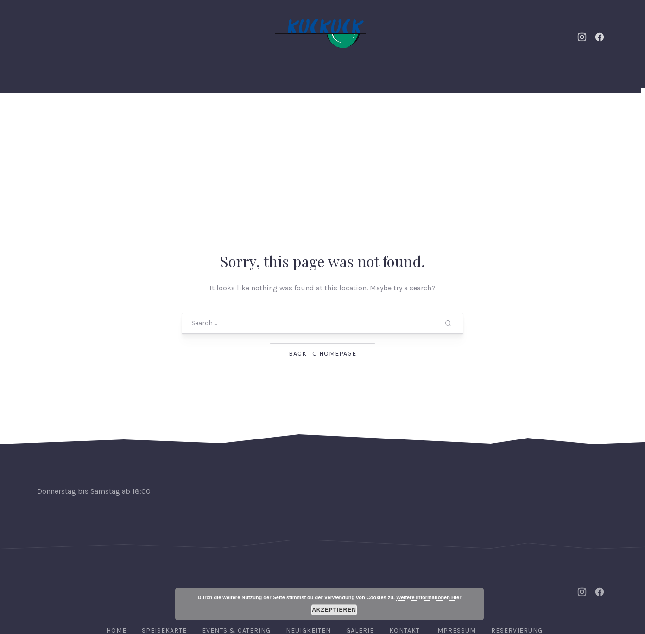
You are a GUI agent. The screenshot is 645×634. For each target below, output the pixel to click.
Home (105, 115)
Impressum (455, 556)
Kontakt (455, 115)
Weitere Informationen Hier (428, 597)
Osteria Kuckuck (321, 585)
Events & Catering (168, 115)
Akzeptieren (334, 610)
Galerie (407, 115)
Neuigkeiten (244, 115)
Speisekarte (309, 115)
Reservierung (572, 115)
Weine (362, 115)
